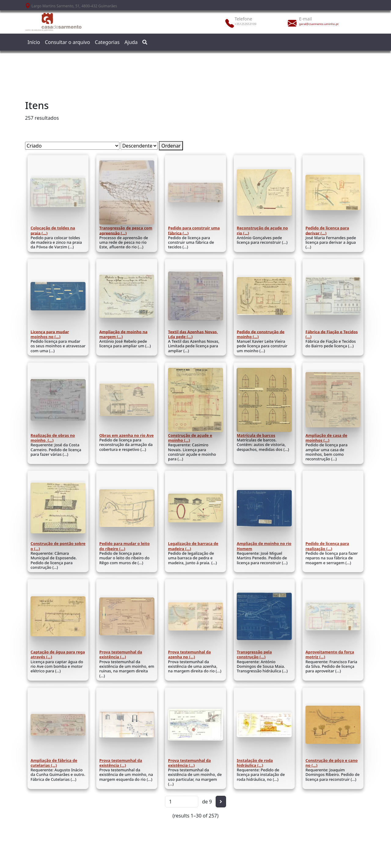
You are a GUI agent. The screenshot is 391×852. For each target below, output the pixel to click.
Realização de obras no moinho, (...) (53, 438)
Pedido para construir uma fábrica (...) (194, 230)
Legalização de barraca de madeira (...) (193, 546)
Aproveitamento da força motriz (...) (329, 654)
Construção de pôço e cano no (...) (331, 763)
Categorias (107, 42)
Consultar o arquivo (67, 42)
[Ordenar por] (72, 146)
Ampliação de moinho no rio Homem (264, 546)
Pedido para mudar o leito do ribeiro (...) (124, 546)
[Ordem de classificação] (139, 146)
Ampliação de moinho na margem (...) (123, 334)
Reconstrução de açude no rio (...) (262, 230)
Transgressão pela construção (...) (254, 654)
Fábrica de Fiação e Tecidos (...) (331, 334)
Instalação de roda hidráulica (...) (255, 763)
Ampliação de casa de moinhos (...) (326, 438)
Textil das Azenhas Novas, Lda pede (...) (193, 334)
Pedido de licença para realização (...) (327, 546)
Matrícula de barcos (256, 435)
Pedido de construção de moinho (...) (260, 334)
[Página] (181, 801)
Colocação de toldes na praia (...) (53, 230)
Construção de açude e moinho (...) (190, 438)
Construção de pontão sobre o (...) (58, 546)
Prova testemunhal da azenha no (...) (189, 654)
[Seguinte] (221, 801)
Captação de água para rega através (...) (58, 654)
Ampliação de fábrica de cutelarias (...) (54, 763)
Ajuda (130, 42)
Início (33, 42)
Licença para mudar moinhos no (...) (50, 334)
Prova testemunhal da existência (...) (120, 654)
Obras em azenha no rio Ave (126, 435)
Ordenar (171, 145)
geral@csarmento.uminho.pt (318, 24)
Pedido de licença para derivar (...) (327, 230)
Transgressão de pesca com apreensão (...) (125, 230)
